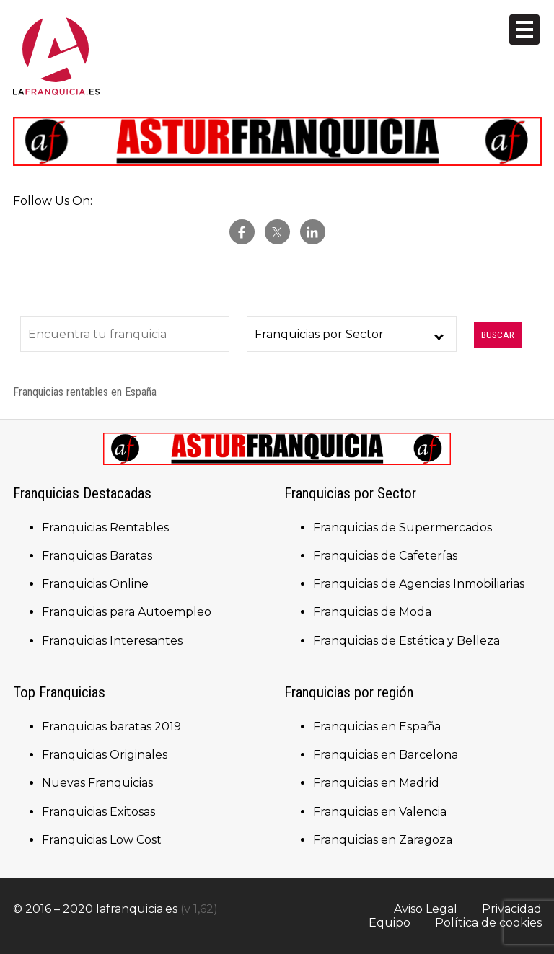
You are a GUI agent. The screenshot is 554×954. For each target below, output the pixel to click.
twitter (277, 231)
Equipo (389, 922)
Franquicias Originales (104, 754)
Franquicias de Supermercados (402, 527)
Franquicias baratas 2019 (111, 726)
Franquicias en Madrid (376, 783)
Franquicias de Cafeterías (385, 555)
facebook (242, 231)
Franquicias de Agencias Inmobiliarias (418, 584)
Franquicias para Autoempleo (126, 612)
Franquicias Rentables (105, 527)
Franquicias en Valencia (380, 811)
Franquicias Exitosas (98, 811)
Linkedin (312, 231)
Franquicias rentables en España (85, 392)
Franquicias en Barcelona (385, 754)
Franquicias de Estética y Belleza (406, 641)
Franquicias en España (377, 726)
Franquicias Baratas (97, 555)
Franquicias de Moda (372, 612)
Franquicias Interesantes (112, 641)
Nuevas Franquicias (97, 783)
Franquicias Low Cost (102, 840)
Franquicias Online (95, 584)
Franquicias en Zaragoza (382, 840)
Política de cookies (488, 922)
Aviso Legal (425, 909)
